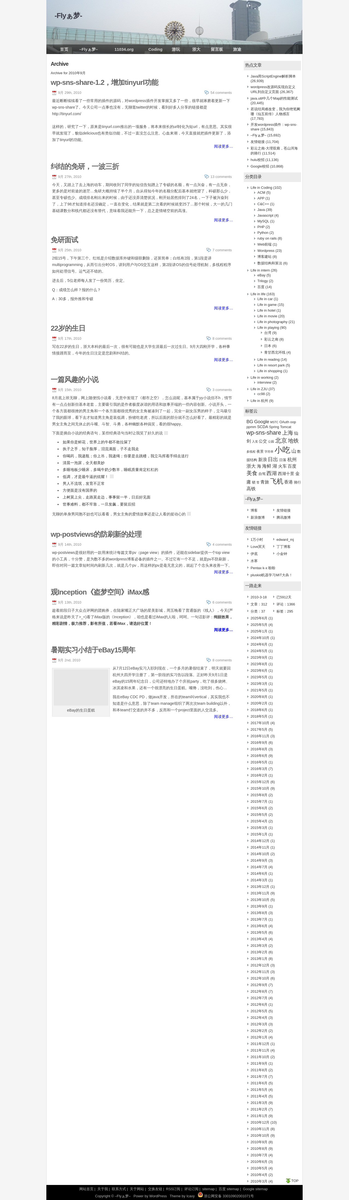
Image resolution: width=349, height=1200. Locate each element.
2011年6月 (259, 1083)
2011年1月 (259, 1116)
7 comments (222, 250)
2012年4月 (259, 1018)
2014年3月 (259, 880)
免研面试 (64, 240)
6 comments (222, 602)
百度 (260, 287)
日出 (273, 459)
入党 (255, 441)
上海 (287, 433)
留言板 (217, 49)
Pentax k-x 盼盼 (263, 568)
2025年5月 (259, 625)
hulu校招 (257, 160)
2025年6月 (259, 618)
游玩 (176, 49)
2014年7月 (259, 867)
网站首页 (86, 1189)
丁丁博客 (283, 547)
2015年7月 (259, 801)
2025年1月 (259, 631)
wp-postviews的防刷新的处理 (96, 534)
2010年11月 (260, 1129)
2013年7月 (259, 919)
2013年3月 (259, 946)
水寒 (254, 561)
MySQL (263, 221)
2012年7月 (259, 998)
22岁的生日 (68, 328)
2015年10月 (260, 788)
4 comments (222, 544)
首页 (64, 49)
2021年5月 (259, 690)
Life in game (267, 305)
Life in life (258, 294)
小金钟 (281, 554)
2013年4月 (259, 939)
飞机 (276, 481)
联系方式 (119, 1189)
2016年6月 (259, 756)
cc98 (261, 394)
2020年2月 (259, 703)
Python (262, 233)
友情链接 (258, 142)
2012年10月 (260, 978)
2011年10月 (260, 1057)
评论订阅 (191, 1189)
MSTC (274, 422)
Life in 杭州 (259, 401)
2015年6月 (259, 808)
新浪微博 (258, 517)
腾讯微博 (283, 517)
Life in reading (268, 359)
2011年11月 (260, 1050)
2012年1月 (259, 1037)
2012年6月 (259, 1004)
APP (260, 198)
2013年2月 (259, 952)
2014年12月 (260, 841)
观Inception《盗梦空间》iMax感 (100, 592)
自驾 (262, 474)
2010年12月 (260, 1122)
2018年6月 (259, 710)
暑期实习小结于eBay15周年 (93, 650)
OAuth (284, 422)
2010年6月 (259, 1162)
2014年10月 (260, 854)
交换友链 (155, 1189)
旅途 (237, 49)
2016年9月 (259, 743)
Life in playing (268, 328)
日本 (267, 346)
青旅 (264, 482)
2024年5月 (259, 651)
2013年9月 (259, 906)
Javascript (265, 215)
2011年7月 (259, 1076)
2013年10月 (260, 900)
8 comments (222, 338)
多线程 (250, 451)
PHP (261, 227)
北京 (281, 440)
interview (264, 382)
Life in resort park (271, 365)
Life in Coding (261, 188)
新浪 (262, 459)
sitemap (208, 1189)
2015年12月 (260, 782)
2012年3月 (259, 1024)
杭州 (292, 459)
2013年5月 (259, 932)
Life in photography (272, 322)
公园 (271, 441)
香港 (288, 482)
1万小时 (257, 540)
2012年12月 (260, 965)
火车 (282, 466)
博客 (254, 510)
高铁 (251, 488)
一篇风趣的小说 (74, 379)
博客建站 (264, 257)
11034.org (124, 49)
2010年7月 (259, 1155)
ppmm (251, 427)
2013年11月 (260, 893)
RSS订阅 (173, 1189)
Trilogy (262, 281)
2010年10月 (260, 1135)
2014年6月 (259, 873)
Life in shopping (269, 371)
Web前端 (264, 244)
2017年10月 (260, 723)
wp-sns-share (263, 432)
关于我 (102, 1189)
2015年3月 (259, 828)
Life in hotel (266, 310)
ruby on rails (267, 238)
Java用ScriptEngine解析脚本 (273, 76)
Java (261, 210)
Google (261, 421)
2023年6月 (259, 670)
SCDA (262, 427)
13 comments (221, 177)
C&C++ (263, 204)
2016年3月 (259, 769)
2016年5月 (259, 762)
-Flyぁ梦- (68, 15)
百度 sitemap (229, 1189)
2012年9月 (259, 985)
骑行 (297, 482)
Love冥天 (258, 547)
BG (249, 421)
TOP (295, 1181)
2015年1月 (259, 834)
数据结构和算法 (269, 263)
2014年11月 (260, 847)
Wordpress (266, 251)
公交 (263, 441)
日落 (282, 460)
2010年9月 (259, 1142)
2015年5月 (259, 815)
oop (293, 422)
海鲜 (266, 466)
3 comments (222, 390)
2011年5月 (259, 1090)
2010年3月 (259, 1181)
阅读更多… (223, 146)
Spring (274, 427)
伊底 (254, 554)
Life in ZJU (259, 389)
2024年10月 (260, 638)
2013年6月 (259, 926)
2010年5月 (259, 1168)
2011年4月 (259, 1096)
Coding (155, 49)
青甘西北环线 (274, 352)
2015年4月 (259, 821)
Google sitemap (255, 1189)
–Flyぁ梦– (88, 49)
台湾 (267, 333)
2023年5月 (259, 677)
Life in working (262, 377)
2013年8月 (259, 913)
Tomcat (285, 427)
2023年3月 (259, 684)
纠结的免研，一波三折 (85, 166)
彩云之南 (271, 339)
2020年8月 (259, 697)
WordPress (158, 1196)
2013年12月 (260, 887)
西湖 (271, 473)
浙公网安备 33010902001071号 (226, 1196)
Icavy (190, 1196)
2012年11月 (260, 972)
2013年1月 (259, 959)
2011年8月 (259, 1070)
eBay (261, 275)
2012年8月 (259, 991)
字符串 (268, 451)
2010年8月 (259, 1149)
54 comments (221, 93)
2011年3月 (259, 1103)
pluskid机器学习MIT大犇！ (272, 575)
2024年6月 (259, 644)
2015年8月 (259, 795)
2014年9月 (259, 860)
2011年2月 (259, 1109)
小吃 (282, 449)
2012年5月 (259, 1011)
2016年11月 (260, 736)
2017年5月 (259, 729)
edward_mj (285, 540)
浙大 (196, 49)
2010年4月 (259, 1175)
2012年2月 (259, 1031)
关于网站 (137, 1189)
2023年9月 (259, 657)
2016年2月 (259, 775)
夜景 (260, 451)
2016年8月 (259, 749)
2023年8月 (259, 664)
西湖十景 (286, 473)
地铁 (293, 441)
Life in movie (267, 316)
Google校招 (260, 166)
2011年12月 (260, 1044)
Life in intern (260, 270)
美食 (251, 473)
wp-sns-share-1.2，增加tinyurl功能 (104, 82)
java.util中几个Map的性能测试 (274, 98)
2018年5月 (259, 716)
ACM (261, 192)
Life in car (265, 299)
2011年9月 (259, 1063)
